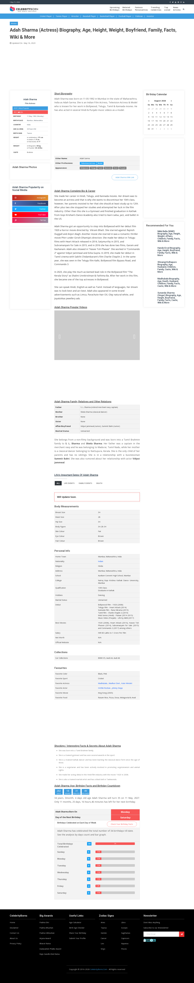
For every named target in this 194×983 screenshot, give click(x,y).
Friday (60, 886)
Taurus (29, 133)
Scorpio (124, 927)
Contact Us (14, 933)
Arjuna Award (45, 938)
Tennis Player (61, 16)
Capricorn (125, 938)
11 (28, 116)
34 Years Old (31, 129)
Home (12, 922)
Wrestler (75, 16)
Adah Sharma (30, 99)
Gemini (104, 933)
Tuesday (61, 865)
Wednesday (63, 872)
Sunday (61, 852)
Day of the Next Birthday (67, 817)
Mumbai (30, 120)
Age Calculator (75, 922)
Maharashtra (38, 120)
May (30, 116)
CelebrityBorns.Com (98, 969)
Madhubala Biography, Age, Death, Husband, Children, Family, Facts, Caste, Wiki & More (168, 282)
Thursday (62, 879)
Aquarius (125, 943)
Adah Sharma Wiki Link (125, 177)
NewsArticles (177, 8)
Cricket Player (46, 16)
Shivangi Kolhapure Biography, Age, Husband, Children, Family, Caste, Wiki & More (167, 267)
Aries (103, 922)
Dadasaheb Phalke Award (50, 949)
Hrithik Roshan (104, 688)
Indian (100, 561)
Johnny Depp (117, 688)
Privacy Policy (15, 943)
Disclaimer (14, 927)
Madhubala (102, 683)
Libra (123, 922)
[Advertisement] (84, 66)
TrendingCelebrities (156, 8)
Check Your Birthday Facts (122, 824)
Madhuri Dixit (114, 683)
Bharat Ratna (45, 943)
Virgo (103, 949)
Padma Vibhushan (46, 933)
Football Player (125, 16)
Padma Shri (44, 922)
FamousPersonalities (141, 8)
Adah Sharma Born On (66, 811)
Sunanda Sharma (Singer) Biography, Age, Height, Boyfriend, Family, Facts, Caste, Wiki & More (169, 297)
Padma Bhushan (46, 927)
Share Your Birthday (77, 933)
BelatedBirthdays (127, 8)
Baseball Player (89, 16)
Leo (102, 943)
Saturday (61, 893)
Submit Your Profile (77, 938)
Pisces (124, 949)
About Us (14, 938)
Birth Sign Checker (77, 927)
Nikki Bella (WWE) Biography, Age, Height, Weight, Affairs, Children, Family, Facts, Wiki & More (169, 236)
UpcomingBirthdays (115, 8)
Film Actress (30, 103)
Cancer (104, 938)
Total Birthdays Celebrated (65, 845)
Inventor (150, 16)
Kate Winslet (126, 683)
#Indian (14, 23)
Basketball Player (107, 16)
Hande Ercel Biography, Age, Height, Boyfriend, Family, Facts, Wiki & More (169, 252)
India (28, 125)
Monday (40, 116)
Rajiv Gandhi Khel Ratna (49, 954)
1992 (34, 116)
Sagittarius (125, 933)
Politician (139, 16)
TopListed (167, 8)
